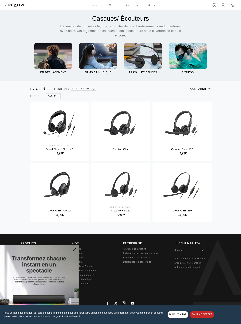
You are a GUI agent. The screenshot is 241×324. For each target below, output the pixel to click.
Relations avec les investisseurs (140, 253)
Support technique (82, 279)
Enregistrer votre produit (187, 263)
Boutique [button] (131, 5)
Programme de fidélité (84, 270)
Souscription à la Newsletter (189, 258)
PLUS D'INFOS (177, 314)
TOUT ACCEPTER (202, 314)
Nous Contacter (80, 283)
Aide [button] (151, 5)
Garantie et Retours (82, 266)
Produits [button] (90, 5)
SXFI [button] (111, 5)
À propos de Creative (134, 249)
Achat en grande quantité (188, 267)
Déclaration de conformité (137, 262)
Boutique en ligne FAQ (84, 275)
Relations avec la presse (136, 257)
